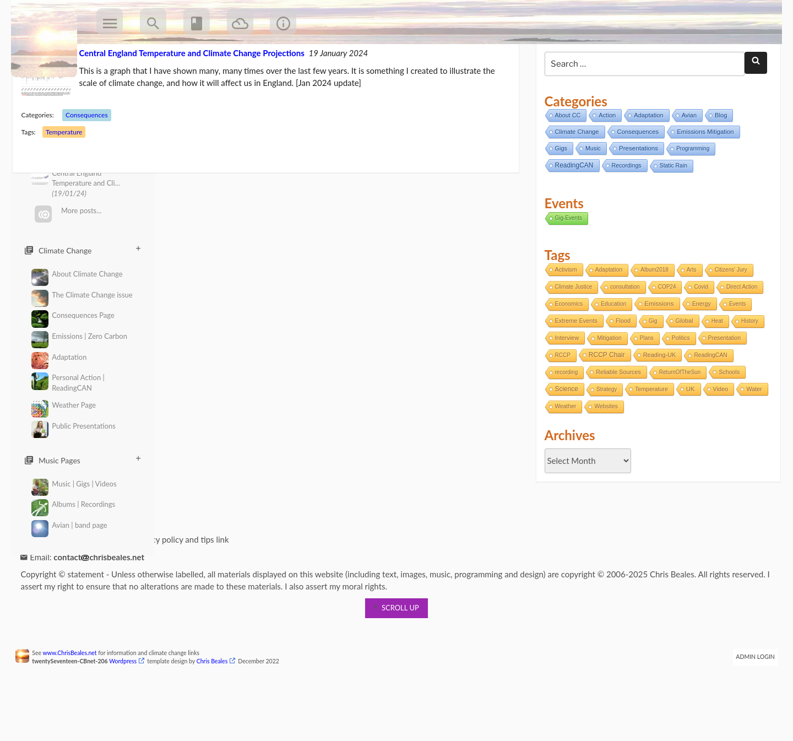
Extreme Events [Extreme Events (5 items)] (573, 363)
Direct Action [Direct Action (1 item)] (739, 329)
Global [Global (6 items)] (682, 363)
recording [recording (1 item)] (563, 415)
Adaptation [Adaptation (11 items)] (646, 157)
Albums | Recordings (73, 504)
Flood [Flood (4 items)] (620, 363)
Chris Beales (219, 703)
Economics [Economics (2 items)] (566, 346)
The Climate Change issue (82, 295)
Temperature (70, 174)
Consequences (94, 157)
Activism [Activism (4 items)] (563, 312)
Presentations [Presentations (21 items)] (636, 190)
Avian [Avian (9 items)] (687, 157)
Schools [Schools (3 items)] (726, 414)
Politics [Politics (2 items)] (679, 380)
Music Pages (82, 460)
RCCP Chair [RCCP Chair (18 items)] (604, 397)
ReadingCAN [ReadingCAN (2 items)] (708, 397)
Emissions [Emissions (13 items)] (656, 345)
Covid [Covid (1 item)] (699, 329)
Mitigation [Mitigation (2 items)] (607, 380)
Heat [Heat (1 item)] (714, 363)
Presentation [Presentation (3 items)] (721, 380)
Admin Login (748, 699)
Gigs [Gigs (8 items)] (558, 190)
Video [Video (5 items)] (718, 431)
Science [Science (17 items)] (563, 431)
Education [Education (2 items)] (611, 346)
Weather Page (63, 405)
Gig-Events (565, 260)
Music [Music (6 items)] (591, 190)
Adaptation (59, 357)
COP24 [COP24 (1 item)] (665, 329)
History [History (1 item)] (747, 363)
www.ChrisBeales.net (77, 695)
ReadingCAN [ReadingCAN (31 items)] (571, 208)
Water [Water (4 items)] (560, 448)
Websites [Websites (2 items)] (637, 449)
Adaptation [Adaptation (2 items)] (607, 312)
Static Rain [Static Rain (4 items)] (671, 208)
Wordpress (130, 703)
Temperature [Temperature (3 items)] (649, 431)
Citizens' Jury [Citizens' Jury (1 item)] (728, 312)
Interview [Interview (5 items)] (564, 380)
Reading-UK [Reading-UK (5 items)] (656, 397)
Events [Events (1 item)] (735, 346)
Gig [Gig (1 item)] (651, 363)
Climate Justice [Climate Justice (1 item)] (571, 329)
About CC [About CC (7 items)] (565, 157)
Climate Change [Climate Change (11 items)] (574, 174)
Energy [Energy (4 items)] (698, 346)
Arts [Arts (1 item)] (689, 312)
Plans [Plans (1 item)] (644, 380)
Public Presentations (73, 426)
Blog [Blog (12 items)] (719, 157)
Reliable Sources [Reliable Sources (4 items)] (616, 414)
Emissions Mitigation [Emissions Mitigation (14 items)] (703, 174)
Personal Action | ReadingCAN (68, 382)
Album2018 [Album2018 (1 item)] (652, 312)
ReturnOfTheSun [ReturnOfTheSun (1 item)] (678, 415)
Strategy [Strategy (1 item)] (604, 432)
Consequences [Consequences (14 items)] (635, 174)
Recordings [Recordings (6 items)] (624, 207)
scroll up (396, 650)
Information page (63, 582)
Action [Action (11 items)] (604, 157)
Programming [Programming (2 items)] (690, 191)
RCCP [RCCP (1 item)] (560, 397)
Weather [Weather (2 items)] (597, 449)
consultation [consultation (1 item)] (622, 329)
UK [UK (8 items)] (688, 431)
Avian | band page (69, 525)
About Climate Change (77, 274)
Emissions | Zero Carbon (79, 336)
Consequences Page (73, 315)
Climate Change (82, 250)
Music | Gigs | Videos (74, 484)
